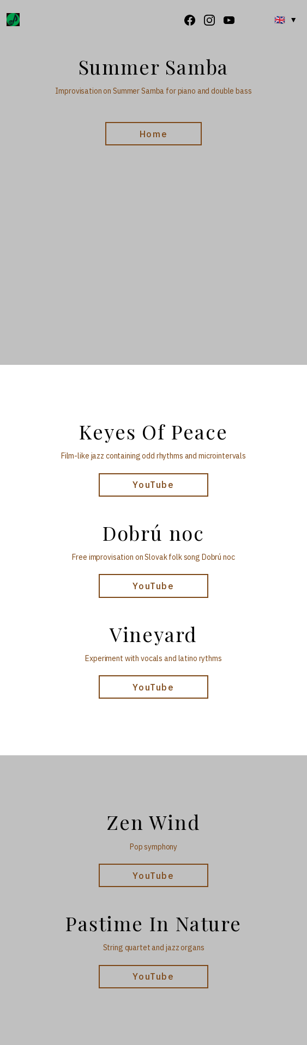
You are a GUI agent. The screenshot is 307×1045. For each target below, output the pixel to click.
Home (153, 134)
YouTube (153, 484)
